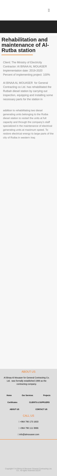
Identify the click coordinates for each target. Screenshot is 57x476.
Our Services (27, 395)
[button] (49, 10)
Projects (46, 395)
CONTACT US (41, 409)
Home (9, 395)
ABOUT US (14, 409)
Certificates (12, 402)
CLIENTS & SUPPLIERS (39, 402)
